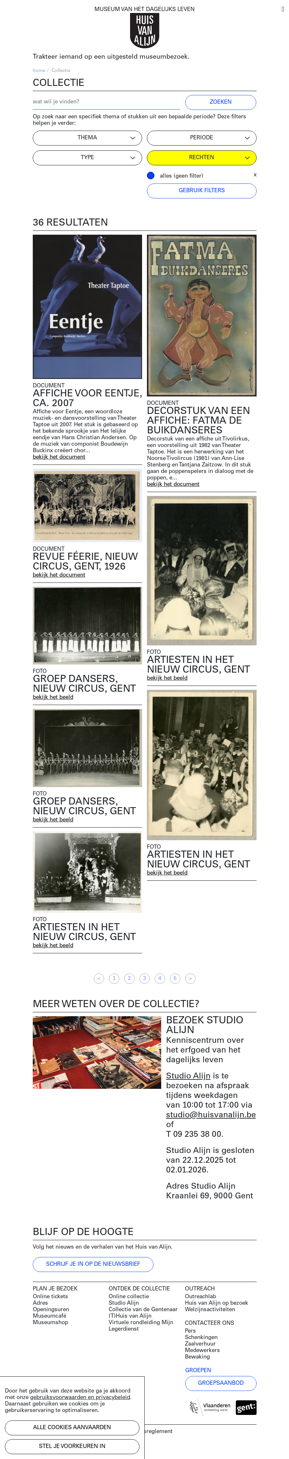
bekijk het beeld (167, 678)
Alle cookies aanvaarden (72, 1427)
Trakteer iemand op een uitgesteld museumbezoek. (111, 57)
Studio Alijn (188, 1076)
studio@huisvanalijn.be (211, 1115)
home (39, 70)
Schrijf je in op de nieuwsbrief (93, 1264)
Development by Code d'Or (67, 1448)
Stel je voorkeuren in (72, 1446)
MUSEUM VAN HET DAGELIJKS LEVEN (144, 9)
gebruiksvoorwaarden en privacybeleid (80, 1397)
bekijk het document (59, 457)
